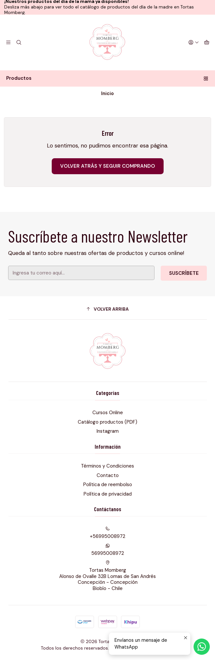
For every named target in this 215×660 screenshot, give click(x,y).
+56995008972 (107, 533)
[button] (107, 309)
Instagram (108, 431)
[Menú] (8, 42)
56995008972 (107, 549)
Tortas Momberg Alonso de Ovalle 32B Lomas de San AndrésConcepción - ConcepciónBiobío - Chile (107, 576)
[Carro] (206, 42)
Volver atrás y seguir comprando (107, 166)
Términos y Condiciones (107, 466)
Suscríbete (179, 272)
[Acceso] (193, 42)
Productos (107, 78)
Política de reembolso (107, 484)
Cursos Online (107, 412)
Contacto (108, 475)
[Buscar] (19, 42)
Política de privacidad (108, 494)
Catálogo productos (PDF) (107, 422)
